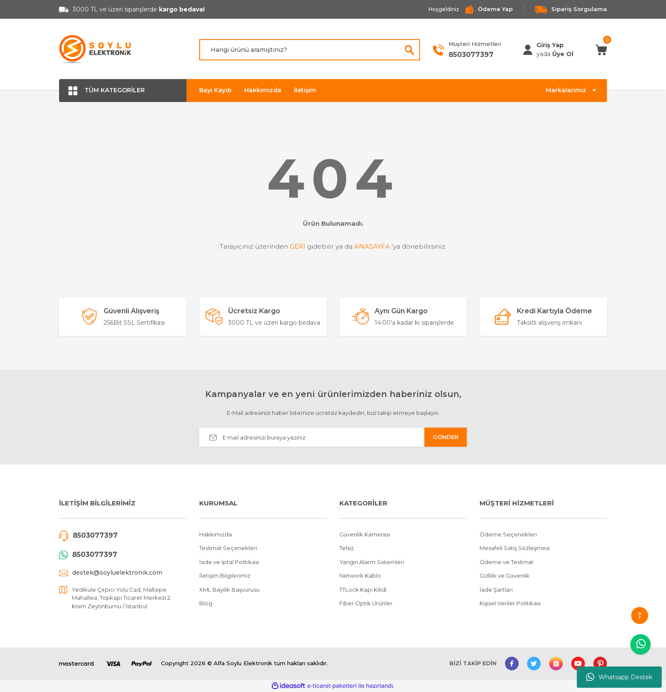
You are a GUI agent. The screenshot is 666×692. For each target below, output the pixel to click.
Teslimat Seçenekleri (228, 548)
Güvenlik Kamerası (364, 534)
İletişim (305, 90)
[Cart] (601, 49)
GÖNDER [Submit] (445, 437)
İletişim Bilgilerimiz (224, 575)
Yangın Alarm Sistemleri (371, 562)
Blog (205, 603)
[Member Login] (527, 50)
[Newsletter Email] (333, 437)
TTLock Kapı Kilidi (363, 589)
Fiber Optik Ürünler (365, 603)
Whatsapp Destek (619, 677)
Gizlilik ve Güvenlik (505, 575)
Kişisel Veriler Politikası (510, 603)
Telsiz (346, 548)
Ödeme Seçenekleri (508, 534)
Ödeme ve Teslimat (506, 562)
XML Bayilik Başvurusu (229, 589)
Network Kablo (360, 575)
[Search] (309, 49)
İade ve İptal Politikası (229, 562)
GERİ (297, 246)
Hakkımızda (262, 90)
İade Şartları (496, 589)
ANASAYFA (372, 246)
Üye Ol (562, 54)
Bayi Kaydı (215, 90)
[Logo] (95, 50)
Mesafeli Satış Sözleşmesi (515, 548)
